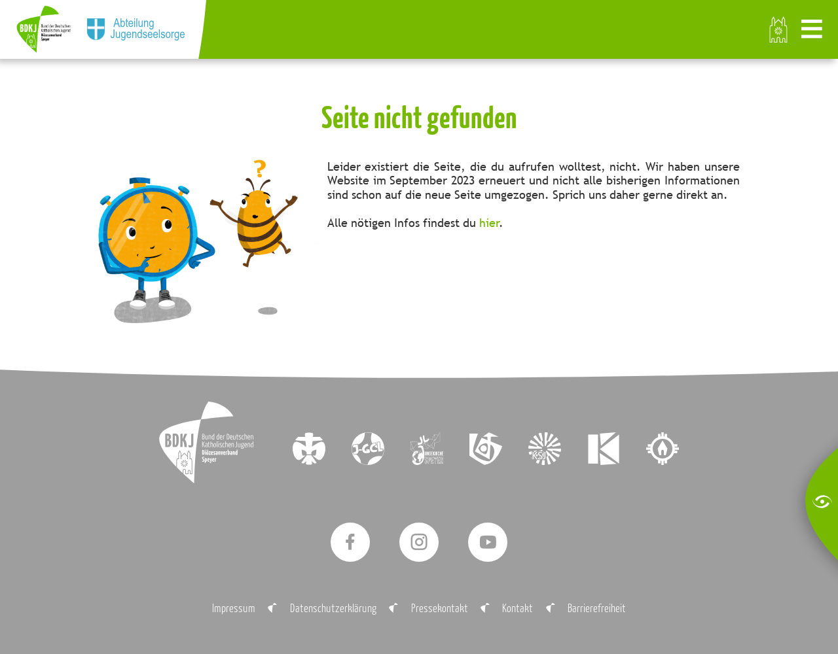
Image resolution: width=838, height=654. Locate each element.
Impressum (233, 608)
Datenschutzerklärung (333, 608)
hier (489, 223)
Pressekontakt (439, 608)
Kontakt (517, 608)
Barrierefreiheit (597, 608)
